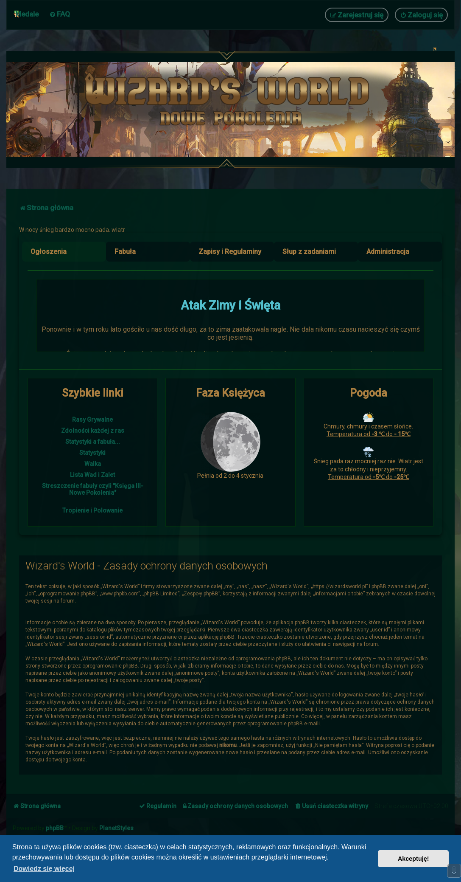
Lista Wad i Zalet (92, 474)
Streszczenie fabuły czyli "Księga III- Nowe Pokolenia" (92, 489)
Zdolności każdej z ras (92, 430)
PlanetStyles (116, 828)
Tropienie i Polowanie (92, 510)
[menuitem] (59, 14)
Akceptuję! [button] (413, 858)
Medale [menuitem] (27, 14)
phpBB (55, 828)
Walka (92, 463)
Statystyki (92, 452)
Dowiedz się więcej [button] (44, 868)
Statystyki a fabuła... (92, 441)
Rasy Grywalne (92, 419)
